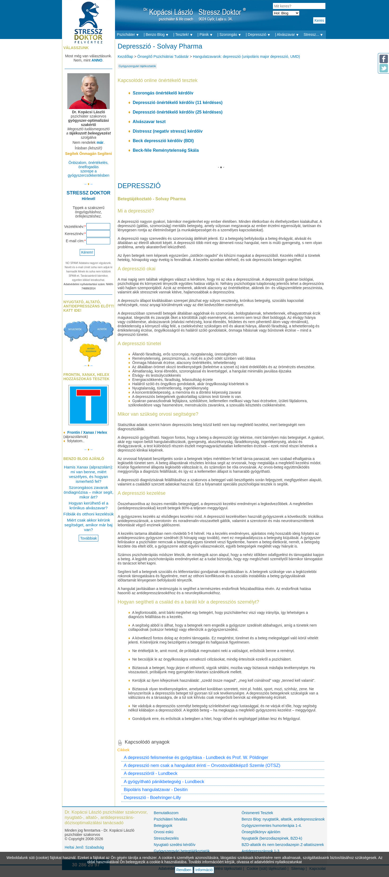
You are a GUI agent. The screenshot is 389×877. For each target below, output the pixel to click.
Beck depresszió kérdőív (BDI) (163, 140)
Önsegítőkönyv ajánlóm (261, 832)
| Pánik (206, 34)
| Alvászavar (288, 34)
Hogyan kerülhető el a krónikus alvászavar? (88, 505)
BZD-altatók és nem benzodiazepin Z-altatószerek (283, 845)
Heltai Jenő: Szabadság (84, 847)
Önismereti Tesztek (257, 813)
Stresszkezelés (166, 838)
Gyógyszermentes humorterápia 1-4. (272, 825)
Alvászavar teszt (149, 121)
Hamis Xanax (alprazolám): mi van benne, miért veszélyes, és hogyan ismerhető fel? (88, 474)
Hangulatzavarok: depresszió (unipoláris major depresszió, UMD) (246, 56)
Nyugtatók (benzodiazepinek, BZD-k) (272, 838)
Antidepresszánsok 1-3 (260, 851)
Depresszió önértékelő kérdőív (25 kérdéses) (178, 112)
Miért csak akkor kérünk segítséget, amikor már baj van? (88, 525)
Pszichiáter (129, 34)
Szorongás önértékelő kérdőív (163, 93)
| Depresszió (259, 34)
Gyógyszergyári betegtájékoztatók (182, 851)
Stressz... (315, 34)
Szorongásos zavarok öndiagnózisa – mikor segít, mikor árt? (88, 492)
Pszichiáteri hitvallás (170, 819)
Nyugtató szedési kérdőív (174, 845)
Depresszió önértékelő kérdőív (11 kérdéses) (178, 102)
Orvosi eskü (163, 832)
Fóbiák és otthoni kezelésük (88, 514)
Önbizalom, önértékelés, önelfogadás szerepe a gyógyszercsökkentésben (88, 168)
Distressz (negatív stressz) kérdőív (167, 131)
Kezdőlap (125, 56)
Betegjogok (163, 825)
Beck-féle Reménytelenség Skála (166, 150)
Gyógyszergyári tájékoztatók (137, 66)
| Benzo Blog (157, 34)
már (100, 142)
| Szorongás (230, 34)
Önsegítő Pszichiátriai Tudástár (163, 56)
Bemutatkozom (166, 813)
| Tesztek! (184, 34)
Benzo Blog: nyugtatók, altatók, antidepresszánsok (283, 819)
